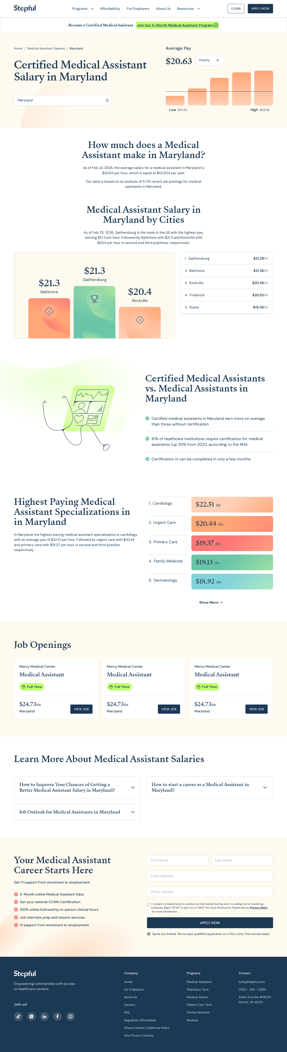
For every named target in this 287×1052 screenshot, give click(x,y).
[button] (81, 8)
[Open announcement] (177, 25)
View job (81, 709)
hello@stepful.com (252, 982)
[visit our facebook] (18, 1016)
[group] (56, 689)
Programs (193, 973)
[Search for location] (63, 100)
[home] (25, 8)
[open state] (76, 48)
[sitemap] (70, 1016)
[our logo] (25, 974)
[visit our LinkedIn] (44, 1016)
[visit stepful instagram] (31, 1016)
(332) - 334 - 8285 (252, 989)
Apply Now (260, 8)
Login (236, 8)
